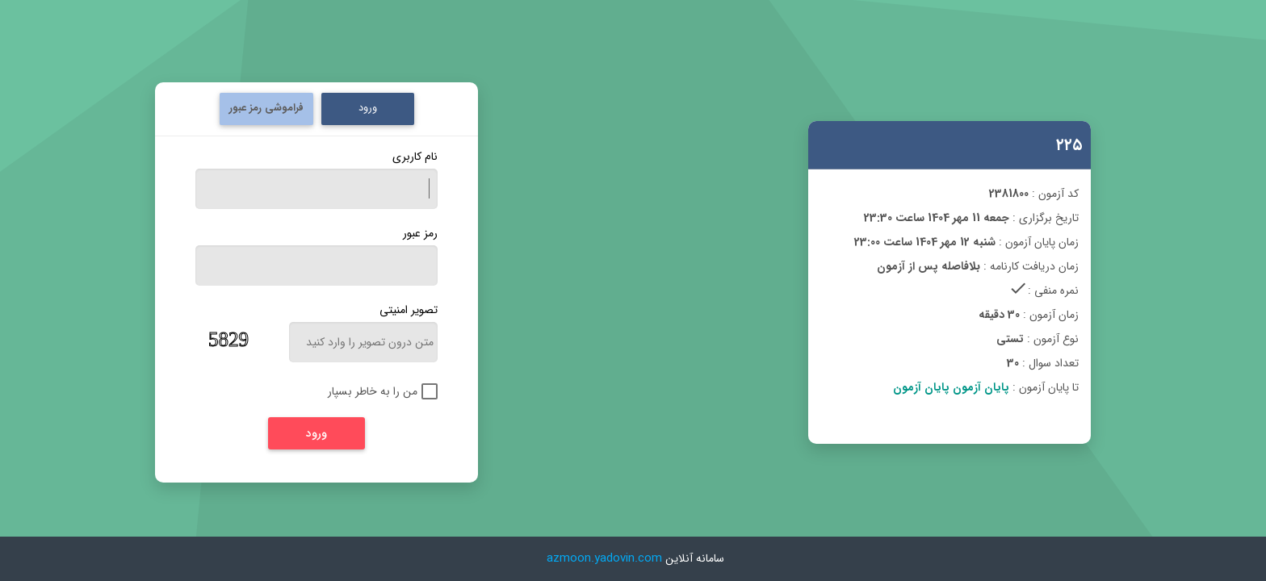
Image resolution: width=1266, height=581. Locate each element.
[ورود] (316, 433)
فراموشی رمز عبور (266, 107)
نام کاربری (415, 156)
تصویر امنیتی (408, 310)
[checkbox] (371, 391)
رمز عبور (420, 233)
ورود (367, 107)
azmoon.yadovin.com (604, 558)
